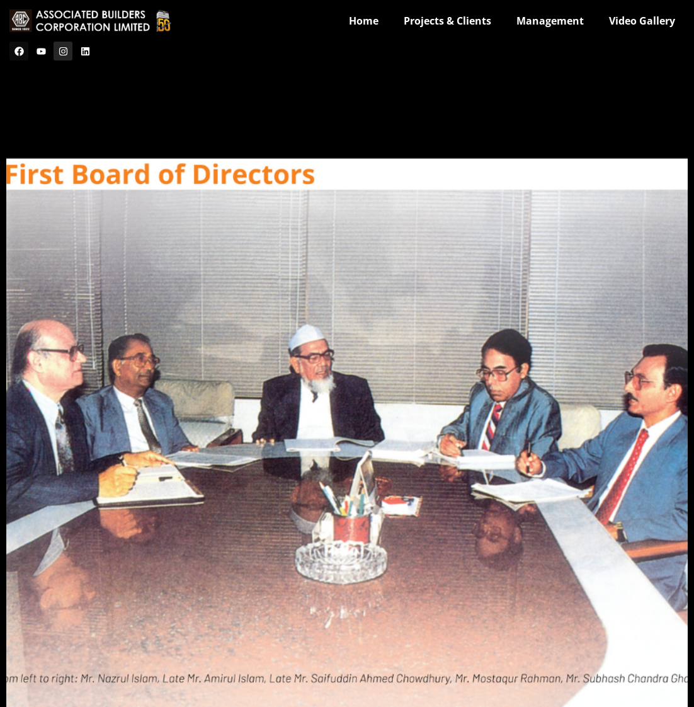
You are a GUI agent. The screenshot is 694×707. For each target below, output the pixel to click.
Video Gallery (642, 21)
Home (363, 21)
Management (550, 21)
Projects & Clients (447, 21)
